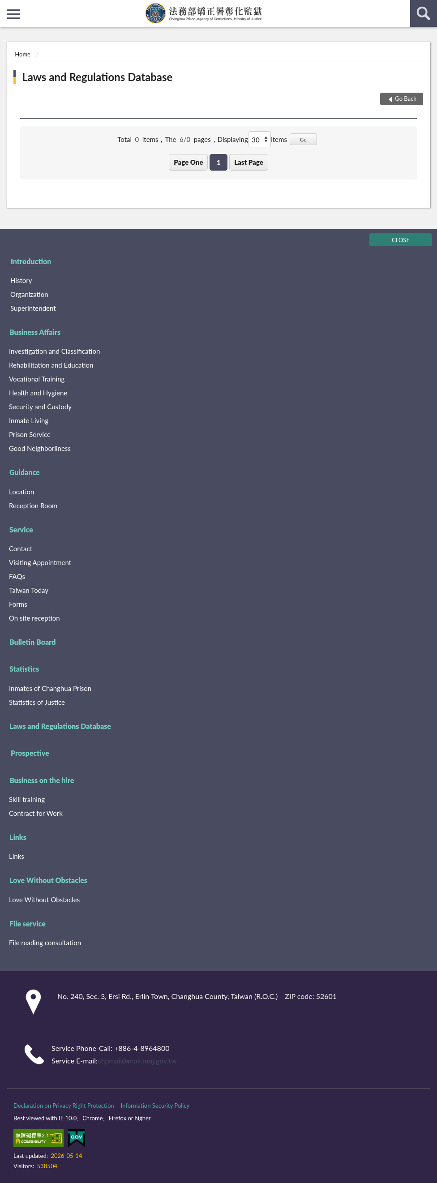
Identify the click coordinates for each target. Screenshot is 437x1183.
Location (21, 492)
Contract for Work (36, 813)
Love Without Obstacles (48, 880)
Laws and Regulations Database (97, 76)
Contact (20, 548)
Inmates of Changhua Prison (50, 688)
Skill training (27, 799)
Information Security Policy (155, 1105)
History (21, 280)
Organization (29, 294)
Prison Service (30, 434)
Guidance (24, 472)
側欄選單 (13, 14)
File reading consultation (45, 943)
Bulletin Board (32, 642)
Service (21, 529)
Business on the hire (41, 780)
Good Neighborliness (40, 448)
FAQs (17, 576)
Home (22, 54)
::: (7, 6)
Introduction (31, 261)
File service (27, 923)
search (423, 13)
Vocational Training (36, 379)
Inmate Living (28, 420)
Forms (18, 604)
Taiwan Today (28, 590)
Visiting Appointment (40, 562)
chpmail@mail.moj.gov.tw (137, 1060)
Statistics (24, 668)
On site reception (34, 618)
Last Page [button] (248, 162)
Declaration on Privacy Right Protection (63, 1105)
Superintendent (33, 308)
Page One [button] (188, 162)
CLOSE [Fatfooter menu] (401, 240)
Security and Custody (40, 407)
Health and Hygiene (38, 393)
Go (303, 139)
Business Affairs (34, 332)
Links (17, 837)
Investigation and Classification (54, 351)
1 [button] (219, 162)
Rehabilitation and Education (51, 365)
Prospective (30, 753)
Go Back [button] (405, 98)
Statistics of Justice (37, 702)
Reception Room (33, 505)
